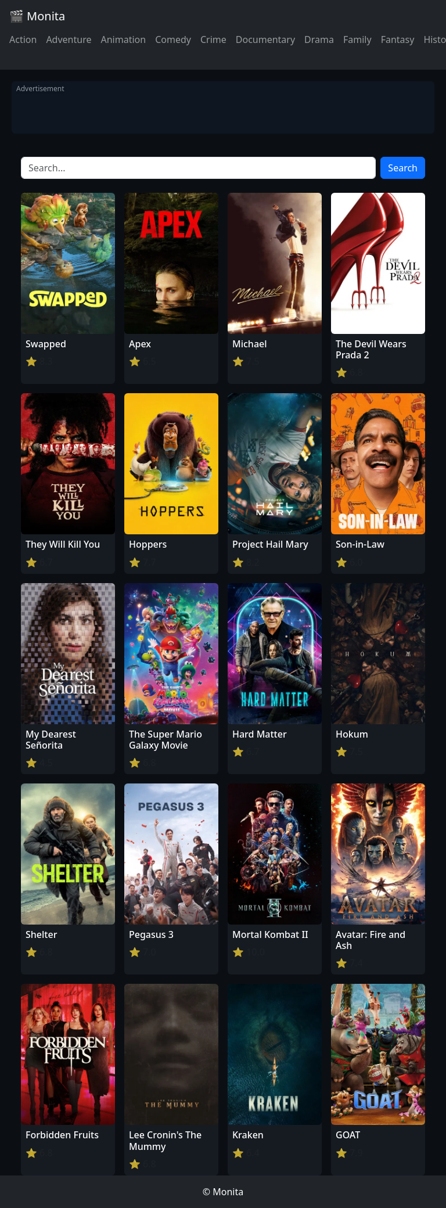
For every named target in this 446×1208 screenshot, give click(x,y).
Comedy (173, 39)
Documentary (265, 39)
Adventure (68, 39)
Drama (319, 39)
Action (23, 39)
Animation (123, 39)
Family (357, 39)
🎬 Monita (37, 16)
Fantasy (398, 39)
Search (403, 167)
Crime (213, 39)
